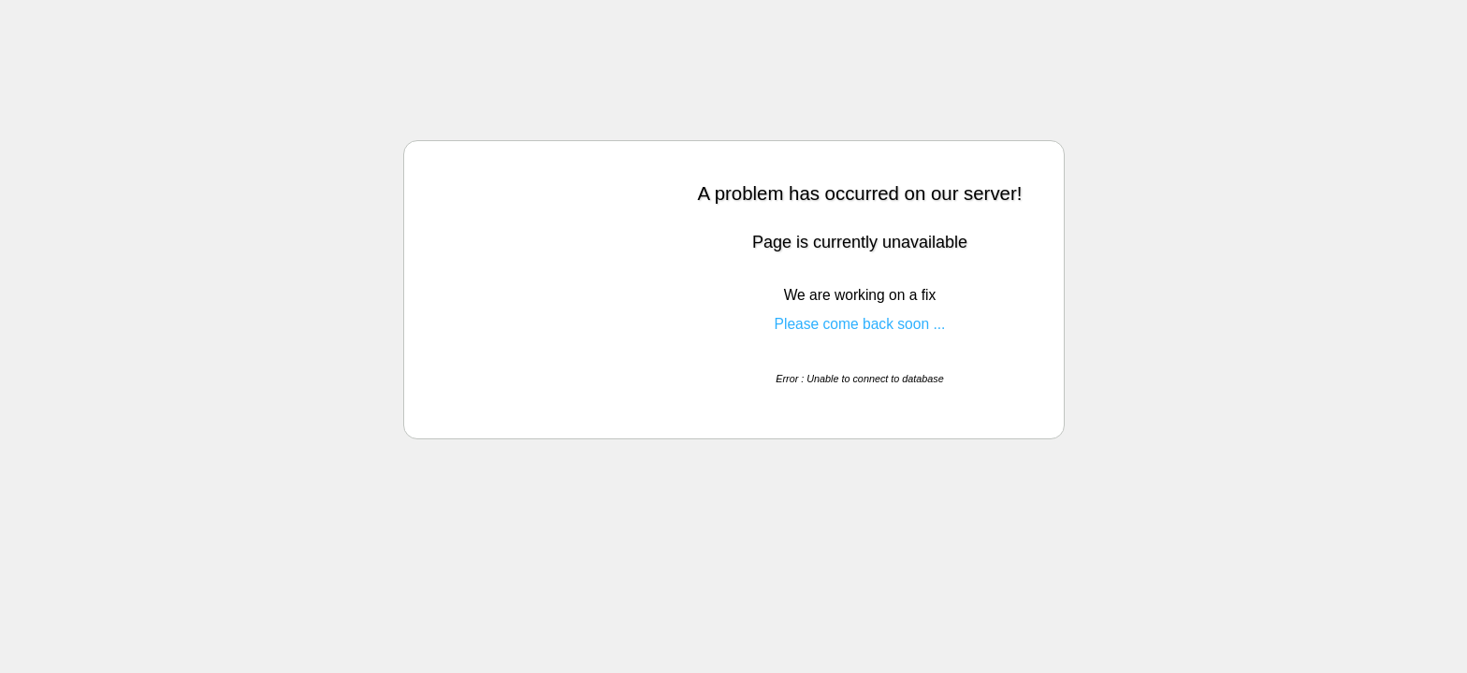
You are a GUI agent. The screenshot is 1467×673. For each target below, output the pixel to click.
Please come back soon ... (860, 324)
